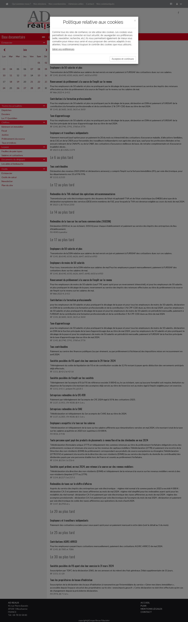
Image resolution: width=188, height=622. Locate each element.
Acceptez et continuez (123, 58)
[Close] (135, 20)
